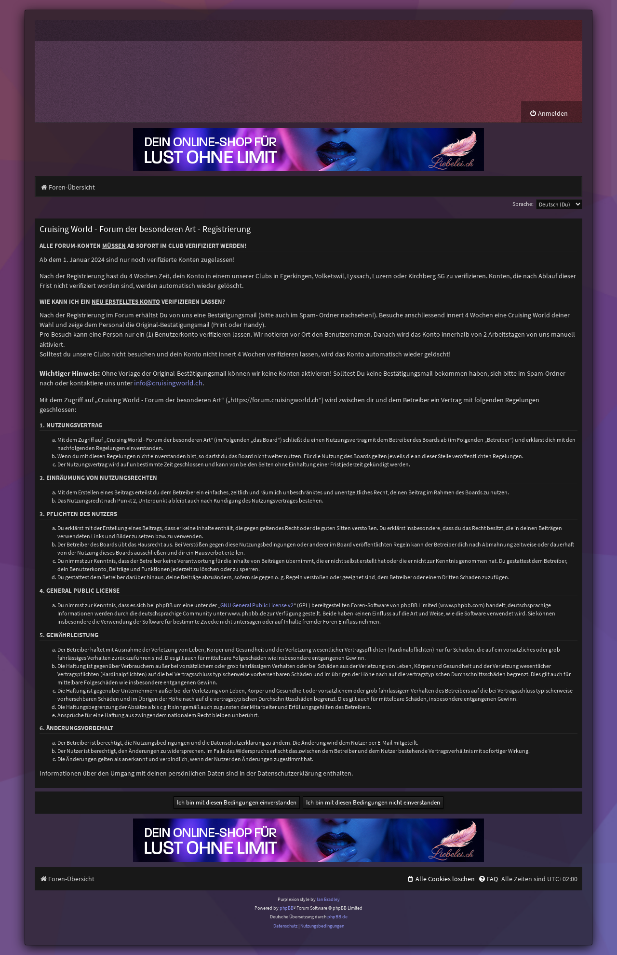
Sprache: (523, 203)
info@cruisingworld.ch (168, 383)
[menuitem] (548, 113)
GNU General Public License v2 (257, 605)
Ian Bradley (328, 899)
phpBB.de (337, 917)
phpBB (287, 908)
